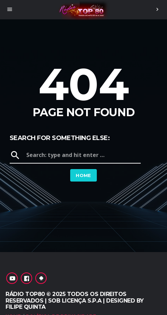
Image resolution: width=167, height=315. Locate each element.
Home (83, 175)
